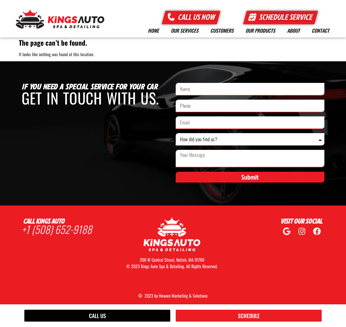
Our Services (184, 30)
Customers (222, 30)
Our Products (260, 30)
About (293, 30)
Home (153, 30)
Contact (320, 30)
